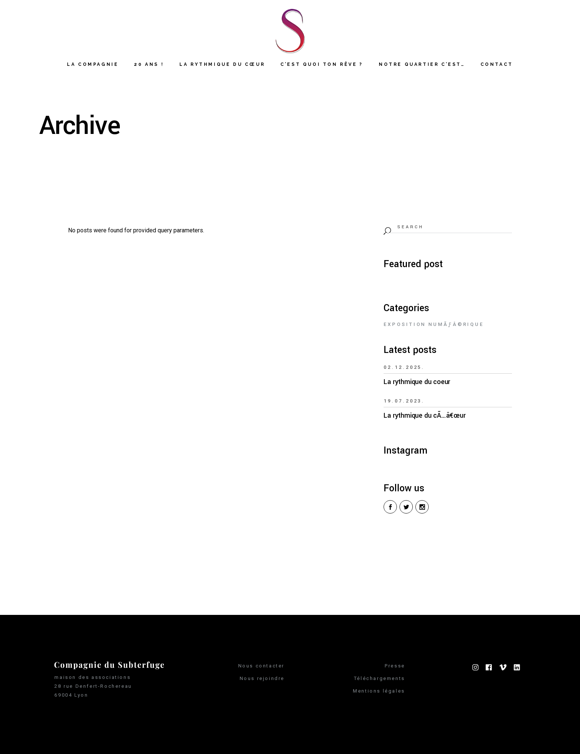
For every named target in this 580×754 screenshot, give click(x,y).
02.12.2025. (404, 367)
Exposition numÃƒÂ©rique (434, 324)
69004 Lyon (71, 695)
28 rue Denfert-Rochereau (93, 686)
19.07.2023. (404, 401)
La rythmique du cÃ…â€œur (424, 415)
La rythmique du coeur (417, 382)
